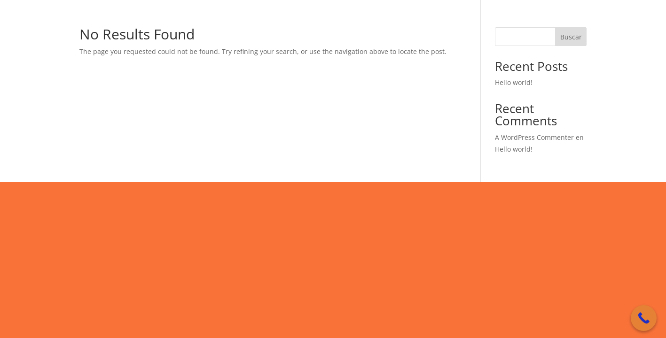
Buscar (571, 36)
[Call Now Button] (644, 318)
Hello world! (514, 82)
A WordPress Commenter (534, 137)
